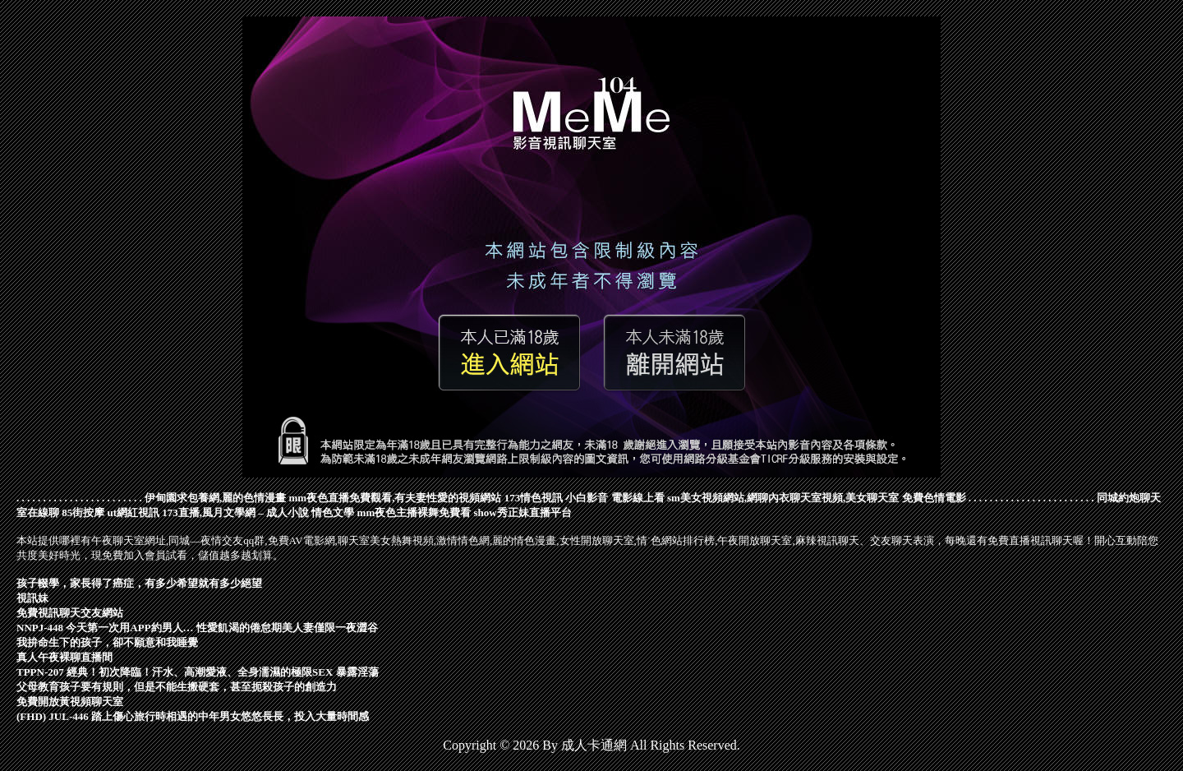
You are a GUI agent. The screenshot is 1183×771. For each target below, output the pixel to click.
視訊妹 (32, 598)
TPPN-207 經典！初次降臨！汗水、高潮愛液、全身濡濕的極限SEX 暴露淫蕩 (197, 672)
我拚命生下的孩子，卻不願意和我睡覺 (107, 642)
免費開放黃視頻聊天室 (69, 701)
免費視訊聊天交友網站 (69, 613)
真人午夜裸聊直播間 (64, 657)
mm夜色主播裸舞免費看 (414, 512)
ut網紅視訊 (134, 512)
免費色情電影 (934, 498)
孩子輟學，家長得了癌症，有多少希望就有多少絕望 (139, 583)
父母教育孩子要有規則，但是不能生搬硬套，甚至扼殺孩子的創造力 (176, 687)
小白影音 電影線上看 (614, 498)
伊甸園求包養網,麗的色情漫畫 (215, 498)
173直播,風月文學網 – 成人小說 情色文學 (258, 512)
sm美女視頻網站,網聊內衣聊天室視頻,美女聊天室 (783, 498)
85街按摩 (83, 512)
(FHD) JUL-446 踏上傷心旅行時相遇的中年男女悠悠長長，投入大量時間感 (192, 716)
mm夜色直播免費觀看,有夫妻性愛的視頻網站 (395, 498)
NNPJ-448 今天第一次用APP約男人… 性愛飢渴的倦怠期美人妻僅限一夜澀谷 (197, 627)
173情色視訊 (534, 498)
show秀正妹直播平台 (522, 512)
